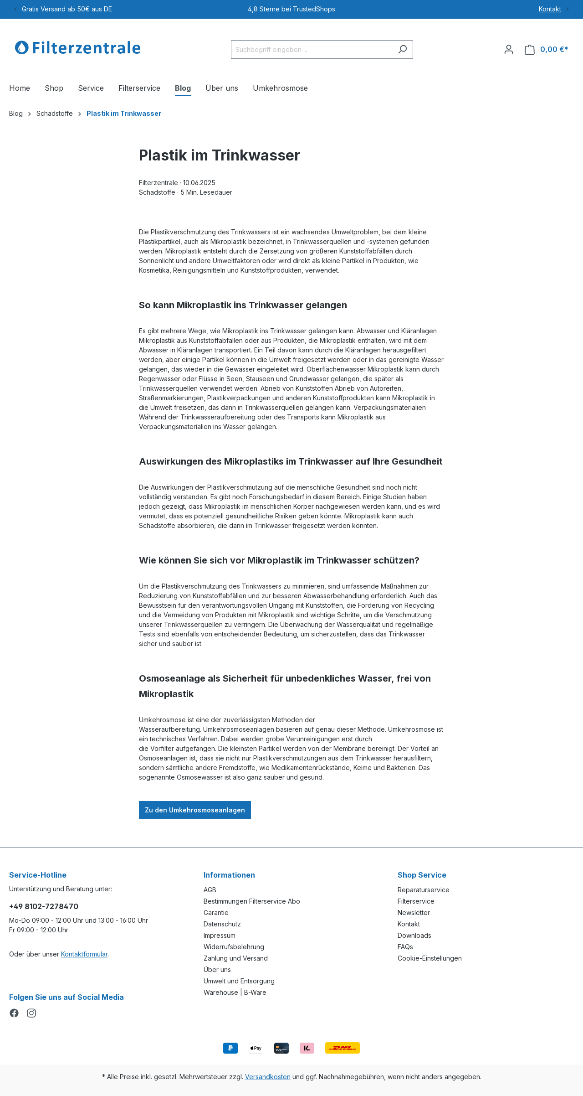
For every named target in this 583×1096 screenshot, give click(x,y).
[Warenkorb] (546, 49)
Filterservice (416, 901)
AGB (210, 890)
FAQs (405, 947)
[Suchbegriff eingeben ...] (311, 49)
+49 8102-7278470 (43, 906)
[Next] (567, 9)
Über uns (217, 969)
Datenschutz (222, 924)
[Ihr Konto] (508, 49)
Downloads (414, 935)
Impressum (219, 935)
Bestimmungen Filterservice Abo (252, 901)
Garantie (216, 912)
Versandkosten (268, 1076)
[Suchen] (402, 49)
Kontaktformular (84, 954)
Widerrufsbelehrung (234, 947)
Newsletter (414, 912)
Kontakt (550, 9)
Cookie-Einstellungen (430, 958)
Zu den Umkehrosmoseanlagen (195, 810)
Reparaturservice (424, 890)
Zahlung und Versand (236, 958)
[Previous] (15, 9)
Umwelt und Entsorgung (239, 981)
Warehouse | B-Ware (235, 992)
